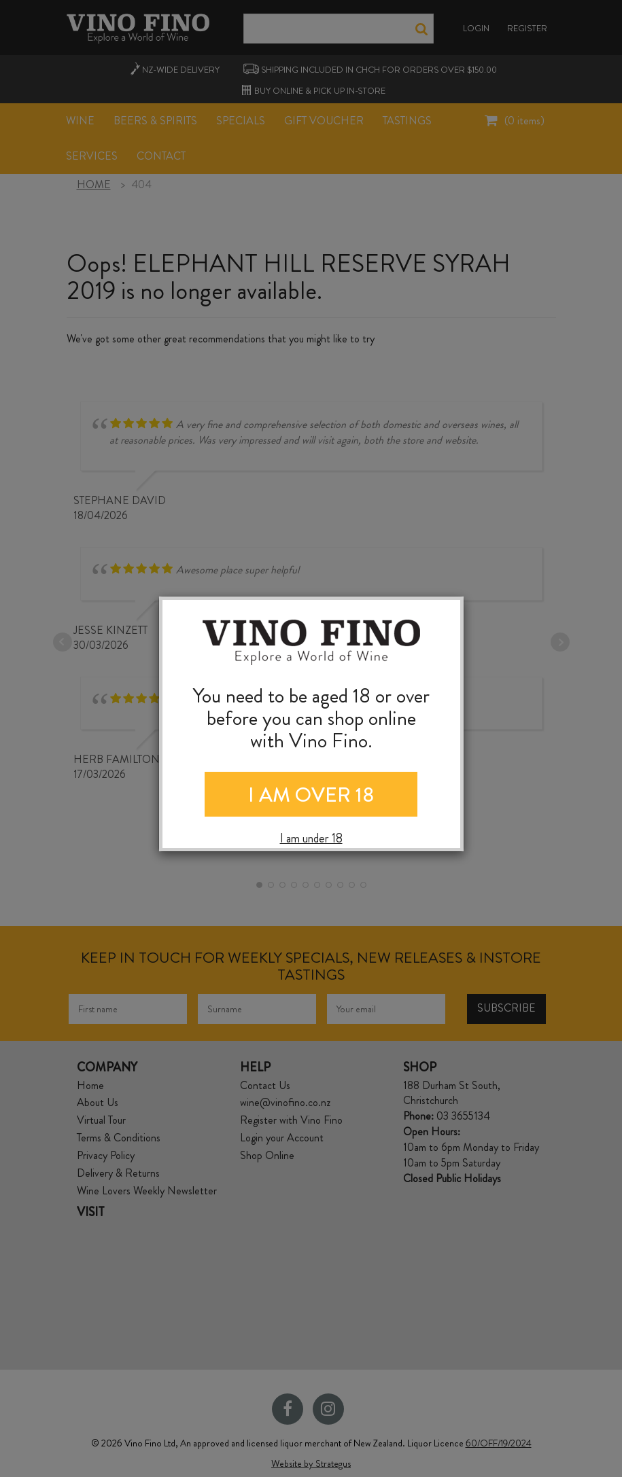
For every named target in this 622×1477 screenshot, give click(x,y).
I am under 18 (311, 838)
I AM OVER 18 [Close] (311, 795)
